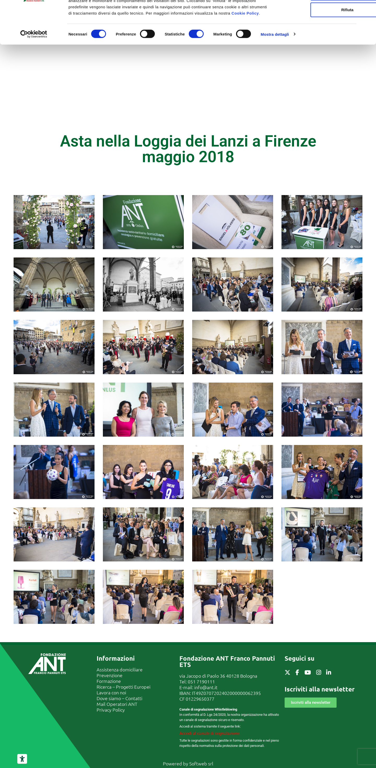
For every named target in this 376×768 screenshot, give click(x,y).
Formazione (109, 681)
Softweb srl (201, 763)
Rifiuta (319, 47)
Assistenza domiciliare (120, 669)
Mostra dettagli (275, 71)
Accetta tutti (319, 13)
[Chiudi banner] (368, 8)
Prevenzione (109, 675)
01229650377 (200, 699)
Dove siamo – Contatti (119, 698)
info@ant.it (206, 687)
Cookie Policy (245, 50)
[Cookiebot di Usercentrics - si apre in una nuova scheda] (34, 71)
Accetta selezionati (319, 30)
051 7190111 (201, 681)
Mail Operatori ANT (117, 704)
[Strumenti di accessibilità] (22, 759)
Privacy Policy (111, 710)
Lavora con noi (111, 692)
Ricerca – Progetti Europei (123, 687)
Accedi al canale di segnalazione (209, 733)
